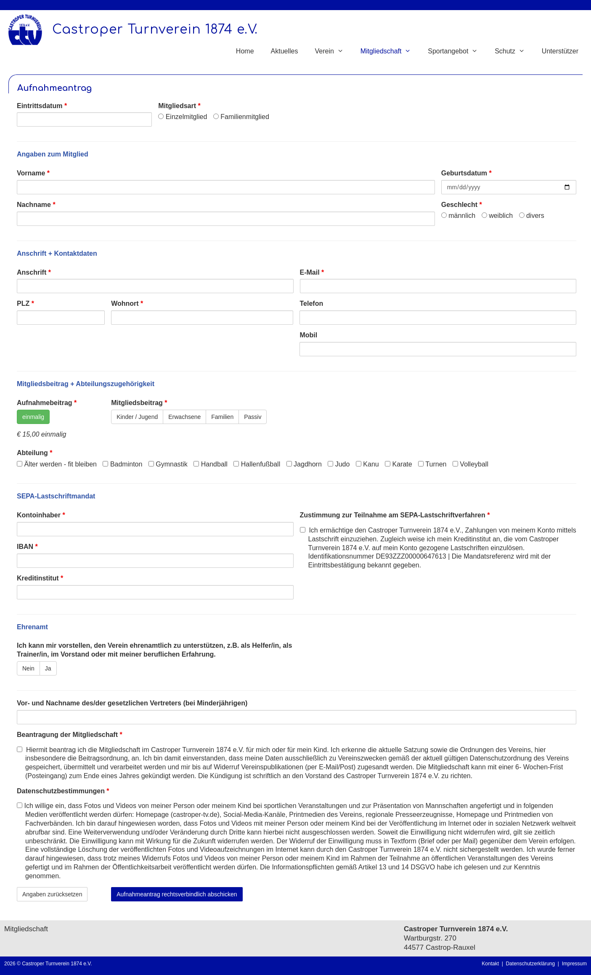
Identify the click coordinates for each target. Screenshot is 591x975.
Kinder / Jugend (137, 416)
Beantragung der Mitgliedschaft (69, 734)
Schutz (514, 51)
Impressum (574, 964)
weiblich (497, 215)
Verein (333, 51)
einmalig (33, 416)
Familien (222, 416)
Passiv (252, 416)
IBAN (27, 546)
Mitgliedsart (179, 105)
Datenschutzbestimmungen (63, 791)
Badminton (122, 464)
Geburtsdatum (466, 173)
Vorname (33, 173)
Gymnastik (168, 464)
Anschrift (34, 272)
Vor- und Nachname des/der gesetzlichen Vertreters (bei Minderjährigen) (132, 703)
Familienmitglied (241, 116)
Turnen (432, 464)
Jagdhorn (304, 464)
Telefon (311, 303)
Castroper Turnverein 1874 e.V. (155, 30)
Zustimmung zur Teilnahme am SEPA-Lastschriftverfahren (395, 515)
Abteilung (34, 452)
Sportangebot (457, 51)
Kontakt (490, 964)
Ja (48, 668)
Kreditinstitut (40, 578)
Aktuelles (284, 51)
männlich (458, 215)
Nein (28, 668)
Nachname (36, 204)
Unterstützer (560, 51)
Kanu (367, 464)
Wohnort (127, 303)
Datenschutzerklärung (531, 964)
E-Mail (312, 272)
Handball (210, 464)
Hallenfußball (256, 464)
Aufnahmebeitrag (47, 402)
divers (531, 215)
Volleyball (470, 464)
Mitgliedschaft (390, 51)
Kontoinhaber (41, 515)
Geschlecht (461, 204)
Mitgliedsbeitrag (139, 402)
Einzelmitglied (182, 116)
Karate (398, 464)
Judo (339, 464)
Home (245, 51)
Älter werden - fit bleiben (57, 464)
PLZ (25, 303)
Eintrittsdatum (42, 105)
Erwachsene (184, 416)
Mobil (308, 335)
